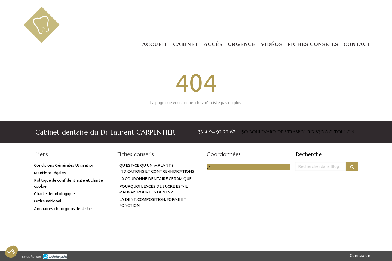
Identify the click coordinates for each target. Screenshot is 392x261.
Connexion (360, 255)
